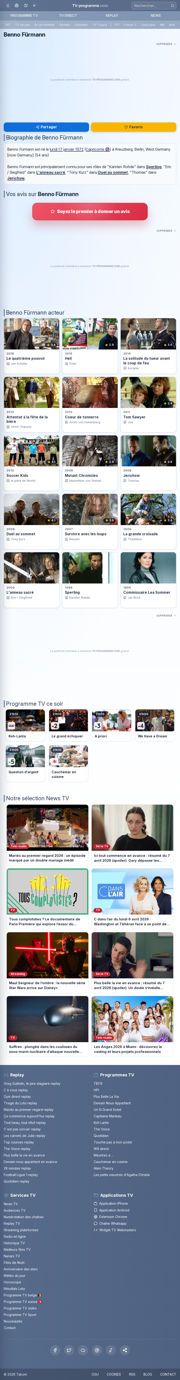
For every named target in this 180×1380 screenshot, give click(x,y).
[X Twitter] (69, 1350)
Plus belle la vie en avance (24, 1155)
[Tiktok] (111, 1350)
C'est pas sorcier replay (22, 1129)
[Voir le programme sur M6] (68, 763)
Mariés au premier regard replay (28, 1110)
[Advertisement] (90, 79)
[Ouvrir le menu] (7, 6)
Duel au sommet (113, 172)
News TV (11, 1204)
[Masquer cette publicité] (166, 44)
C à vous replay (16, 1090)
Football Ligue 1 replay (21, 1175)
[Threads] (97, 1350)
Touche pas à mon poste (113, 1142)
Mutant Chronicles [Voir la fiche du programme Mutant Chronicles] (81, 475)
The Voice (102, 1129)
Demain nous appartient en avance (30, 1162)
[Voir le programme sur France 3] (111, 725)
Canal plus (148, 25)
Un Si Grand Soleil (107, 1110)
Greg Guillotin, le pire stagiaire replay (32, 1083)
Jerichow (16, 178)
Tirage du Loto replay (20, 1103)
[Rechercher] (172, 5)
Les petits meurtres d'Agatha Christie (122, 1175)
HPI (96, 1090)
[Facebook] (55, 1350)
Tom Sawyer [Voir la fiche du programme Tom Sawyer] (134, 417)
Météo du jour (14, 1276)
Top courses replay (19, 1142)
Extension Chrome (110, 1217)
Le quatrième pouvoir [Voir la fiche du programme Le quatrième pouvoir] (26, 358)
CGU (95, 1374)
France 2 (130, 25)
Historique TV (14, 1243)
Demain (64, 25)
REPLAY (112, 15)
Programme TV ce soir (34, 703)
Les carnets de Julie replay (24, 1136)
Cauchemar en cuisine (111, 1162)
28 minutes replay (17, 1168)
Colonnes (81, 25)
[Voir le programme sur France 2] (68, 725)
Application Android (111, 1210)
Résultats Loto (14, 1289)
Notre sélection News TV (37, 798)
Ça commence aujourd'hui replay (29, 1116)
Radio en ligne (15, 1236)
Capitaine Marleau (107, 1116)
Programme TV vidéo (20, 1308)
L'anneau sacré (50, 172)
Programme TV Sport (20, 1315)
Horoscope (12, 1282)
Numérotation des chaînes (24, 1217)
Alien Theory (103, 1168)
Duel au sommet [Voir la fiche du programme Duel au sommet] (21, 534)
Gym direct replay (17, 1097)
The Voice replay (17, 1149)
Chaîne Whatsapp (110, 1223)
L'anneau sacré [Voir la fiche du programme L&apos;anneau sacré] (20, 592)
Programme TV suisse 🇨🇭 (23, 1302)
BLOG (147, 1374)
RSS (132, 1374)
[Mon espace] (16, 6)
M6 (162, 25)
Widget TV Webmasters (115, 1230)
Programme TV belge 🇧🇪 (23, 1295)
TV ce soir (22, 25)
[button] (125, 1350)
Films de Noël (14, 1263)
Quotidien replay (16, 1181)
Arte (172, 25)
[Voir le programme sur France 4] (155, 725)
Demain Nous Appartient (112, 1103)
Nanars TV (12, 1256)
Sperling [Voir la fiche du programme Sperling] (72, 592)
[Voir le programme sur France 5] (25, 763)
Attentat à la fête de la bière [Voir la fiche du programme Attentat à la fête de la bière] (27, 419)
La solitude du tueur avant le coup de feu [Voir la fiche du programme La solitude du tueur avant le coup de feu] (146, 360)
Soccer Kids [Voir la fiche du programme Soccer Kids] (17, 475)
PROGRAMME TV (24, 15)
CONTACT (168, 1374)
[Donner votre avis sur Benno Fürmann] (90, 211)
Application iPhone (111, 1203)
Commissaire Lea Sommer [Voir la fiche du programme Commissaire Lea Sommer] (146, 592)
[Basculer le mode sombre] (26, 6)
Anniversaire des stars (21, 1269)
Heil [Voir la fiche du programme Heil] (68, 358)
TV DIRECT (68, 15)
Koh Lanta (101, 1123)
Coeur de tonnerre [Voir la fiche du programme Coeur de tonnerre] (82, 417)
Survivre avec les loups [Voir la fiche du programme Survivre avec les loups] (86, 534)
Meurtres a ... (103, 1155)
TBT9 (98, 1083)
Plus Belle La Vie (106, 1097)
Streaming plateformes (21, 1230)
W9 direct (101, 1149)
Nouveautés (13, 1321)
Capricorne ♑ (98, 149)
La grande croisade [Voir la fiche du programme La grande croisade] (140, 534)
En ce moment (45, 25)
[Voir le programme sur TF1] (25, 725)
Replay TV (12, 1223)
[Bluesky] (83, 1350)
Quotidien (101, 1136)
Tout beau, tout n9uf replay (25, 1123)
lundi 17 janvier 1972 (66, 149)
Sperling (153, 166)
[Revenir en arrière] (35, 6)
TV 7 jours (99, 25)
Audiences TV (15, 1210)
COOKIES (114, 1374)
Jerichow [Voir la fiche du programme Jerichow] (131, 475)
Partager (46, 127)
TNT (7, 25)
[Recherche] (154, 5)
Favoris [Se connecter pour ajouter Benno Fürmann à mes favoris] (133, 127)
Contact (10, 1328)
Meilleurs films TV (17, 1249)
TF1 (116, 25)
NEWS (156, 15)
